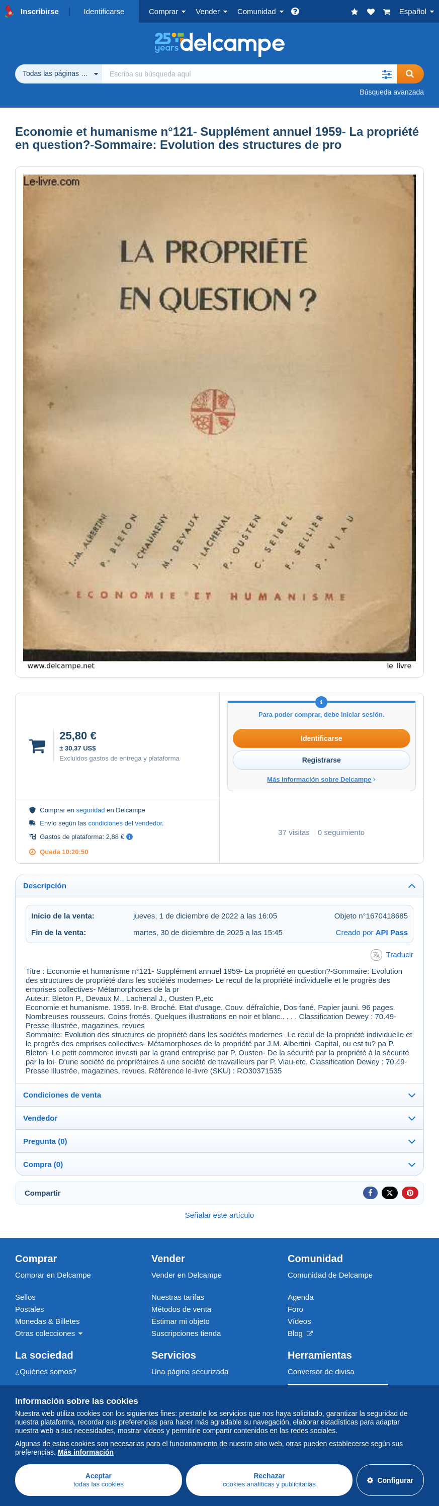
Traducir (392, 955)
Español (412, 11)
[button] (387, 74)
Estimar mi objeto (180, 1321)
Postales (29, 1309)
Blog (300, 1333)
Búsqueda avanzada (392, 92)
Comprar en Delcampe (53, 1275)
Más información (86, 1452)
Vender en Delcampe (186, 1275)
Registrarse (321, 760)
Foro (295, 1309)
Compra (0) (43, 1164)
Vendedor (40, 1118)
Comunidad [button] (256, 11)
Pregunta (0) (45, 1141)
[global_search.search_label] (249, 73)
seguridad (90, 810)
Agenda (301, 1297)
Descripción (44, 885)
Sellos (25, 1297)
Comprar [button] (163, 11)
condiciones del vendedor (125, 823)
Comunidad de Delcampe (330, 1275)
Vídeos (299, 1321)
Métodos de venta (181, 1309)
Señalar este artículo (219, 1215)
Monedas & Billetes (47, 1321)
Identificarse (104, 11)
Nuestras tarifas (177, 1297)
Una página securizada (189, 1371)
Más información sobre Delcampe (321, 779)
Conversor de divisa (321, 1371)
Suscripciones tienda (186, 1333)
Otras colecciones (45, 1333)
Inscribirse (40, 11)
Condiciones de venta (62, 1095)
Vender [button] (208, 11)
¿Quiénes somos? (45, 1371)
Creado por (372, 932)
